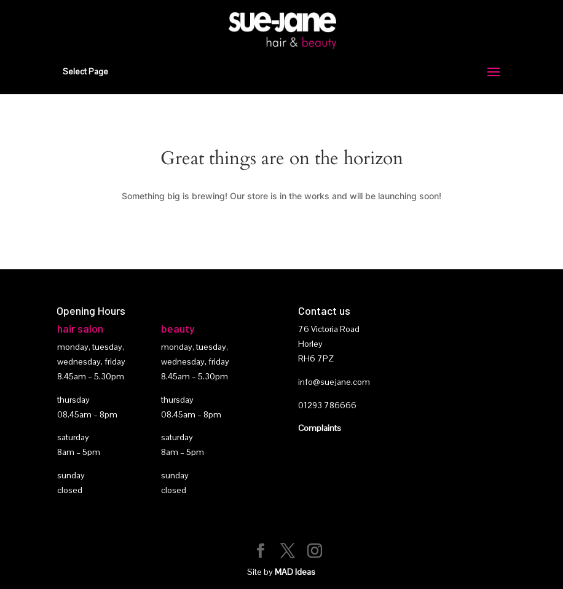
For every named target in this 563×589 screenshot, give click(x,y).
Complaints (319, 427)
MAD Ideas (295, 571)
